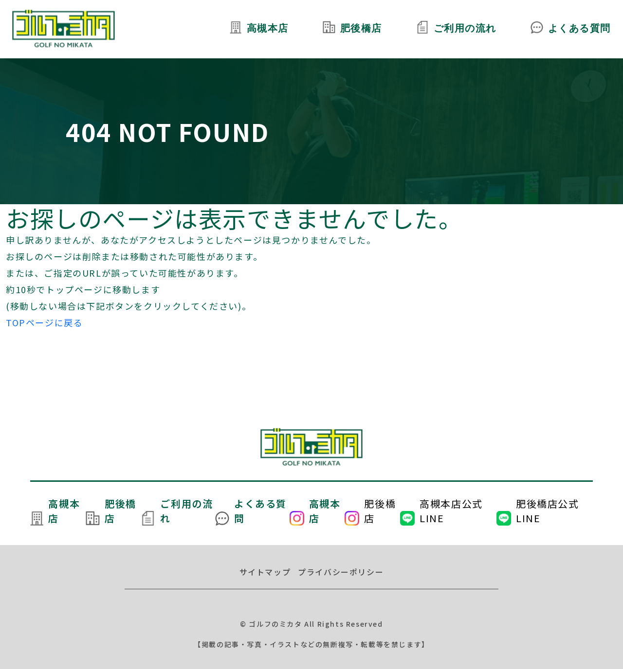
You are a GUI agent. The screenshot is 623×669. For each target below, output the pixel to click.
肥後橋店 (360, 29)
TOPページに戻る (44, 322)
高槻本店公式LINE (451, 510)
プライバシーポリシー (341, 572)
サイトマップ (265, 572)
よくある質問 (579, 29)
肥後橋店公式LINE (547, 510)
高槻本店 (267, 29)
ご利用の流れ (464, 29)
